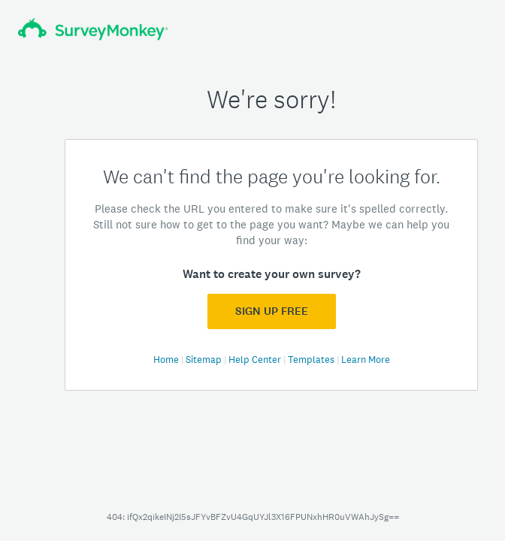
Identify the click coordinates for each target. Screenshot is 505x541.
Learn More (365, 359)
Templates (312, 359)
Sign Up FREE (271, 311)
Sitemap (205, 359)
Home (167, 359)
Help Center (255, 359)
